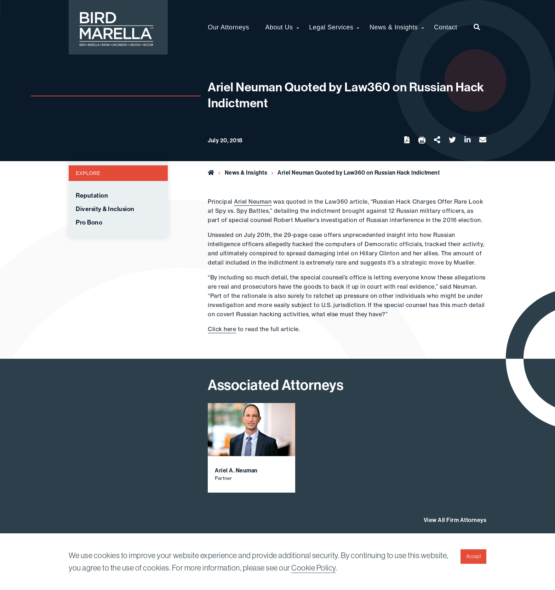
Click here (222, 329)
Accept (473, 556)
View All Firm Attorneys (455, 520)
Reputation (92, 195)
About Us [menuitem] (279, 27)
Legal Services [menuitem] (331, 27)
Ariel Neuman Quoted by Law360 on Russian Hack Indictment (359, 172)
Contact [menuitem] (445, 27)
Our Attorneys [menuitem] (228, 27)
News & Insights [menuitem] (394, 27)
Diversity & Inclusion (105, 209)
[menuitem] (477, 27)
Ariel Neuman (252, 201)
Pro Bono (89, 222)
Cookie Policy (313, 567)
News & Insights (246, 172)
